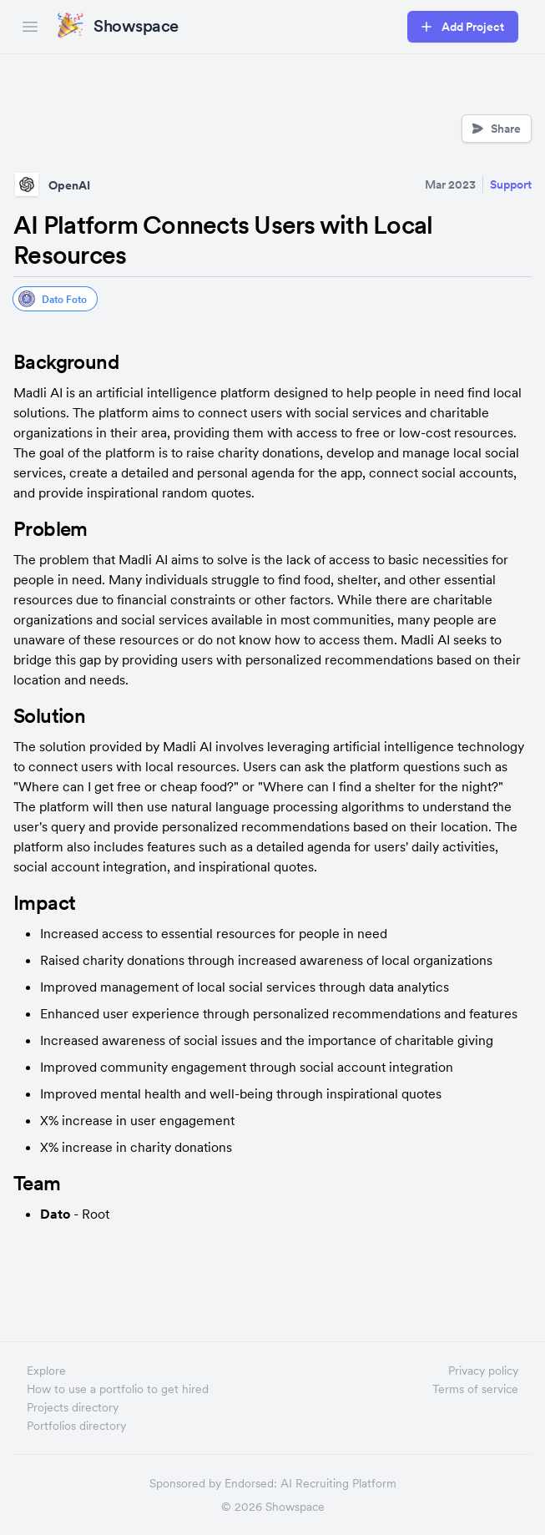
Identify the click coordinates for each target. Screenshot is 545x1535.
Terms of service (475, 1388)
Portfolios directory (76, 1425)
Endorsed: (251, 1483)
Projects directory (73, 1407)
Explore (46, 1370)
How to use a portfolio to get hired (118, 1388)
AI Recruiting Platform (338, 1483)
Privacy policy (483, 1370)
